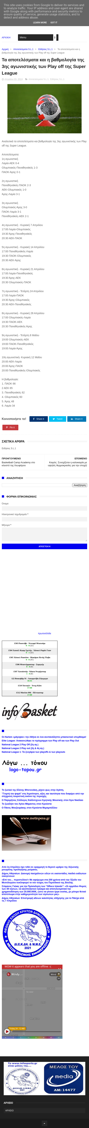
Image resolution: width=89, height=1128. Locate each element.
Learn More (40, 22)
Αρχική (5, 49)
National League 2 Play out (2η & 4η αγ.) (23, 748)
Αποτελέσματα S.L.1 (23, 49)
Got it (53, 22)
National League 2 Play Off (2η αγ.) (20, 744)
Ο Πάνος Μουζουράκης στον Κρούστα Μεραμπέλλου (29, 807)
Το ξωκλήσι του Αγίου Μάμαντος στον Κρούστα (27, 804)
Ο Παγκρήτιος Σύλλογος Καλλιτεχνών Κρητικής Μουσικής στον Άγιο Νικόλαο (42, 800)
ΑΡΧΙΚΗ (6, 37)
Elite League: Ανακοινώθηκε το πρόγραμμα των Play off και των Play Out (40, 740)
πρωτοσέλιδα (44, 633)
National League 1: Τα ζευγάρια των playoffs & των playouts (33, 752)
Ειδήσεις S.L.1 (45, 49)
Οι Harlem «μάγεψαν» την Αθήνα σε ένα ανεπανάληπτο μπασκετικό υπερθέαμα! (44, 737)
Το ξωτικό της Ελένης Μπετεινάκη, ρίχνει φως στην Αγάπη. (33, 790)
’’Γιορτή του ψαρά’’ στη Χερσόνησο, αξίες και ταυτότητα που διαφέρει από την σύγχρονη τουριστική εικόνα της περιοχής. (43, 795)
